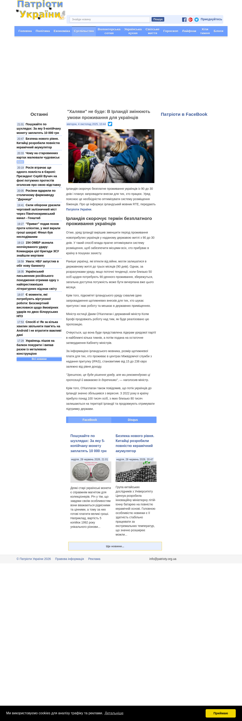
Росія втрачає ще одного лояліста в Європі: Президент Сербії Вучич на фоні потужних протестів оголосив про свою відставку (39, 176)
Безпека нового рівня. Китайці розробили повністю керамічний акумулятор (38, 143)
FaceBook (90, 420)
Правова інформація (69, 559)
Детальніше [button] (114, 713)
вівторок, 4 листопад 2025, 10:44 (86, 124)
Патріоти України (78, 209)
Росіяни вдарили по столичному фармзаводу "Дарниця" (36, 195)
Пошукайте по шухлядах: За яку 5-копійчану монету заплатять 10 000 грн (39, 128)
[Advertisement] (121, 75)
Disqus (133, 420)
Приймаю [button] (220, 713)
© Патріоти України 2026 (34, 559)
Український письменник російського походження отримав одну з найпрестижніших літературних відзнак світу (38, 280)
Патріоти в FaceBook (184, 114)
